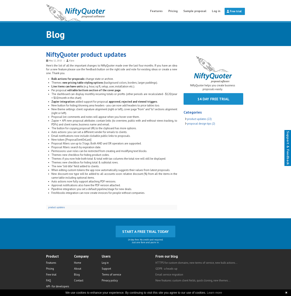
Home (77, 263)
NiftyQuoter (87, 10)
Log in (216, 11)
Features (156, 11)
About (77, 268)
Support (106, 268)
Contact (78, 280)
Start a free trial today (145, 231)
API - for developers (57, 286)
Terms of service (111, 274)
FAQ (48, 280)
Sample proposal (194, 11)
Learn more (214, 292)
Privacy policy (110, 280)
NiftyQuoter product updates (86, 54)
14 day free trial (213, 98)
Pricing (173, 11)
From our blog (166, 256)
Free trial (234, 11)
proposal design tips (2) (201, 123)
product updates (56, 207)
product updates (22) (199, 119)
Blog (55, 34)
